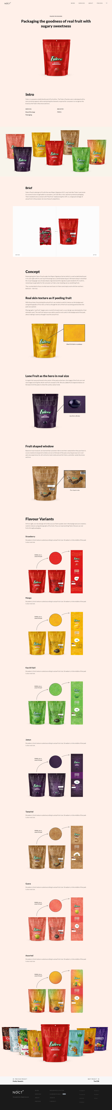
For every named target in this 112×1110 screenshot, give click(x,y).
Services (82, 3)
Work (73, 3)
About (91, 3)
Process (100, 3)
